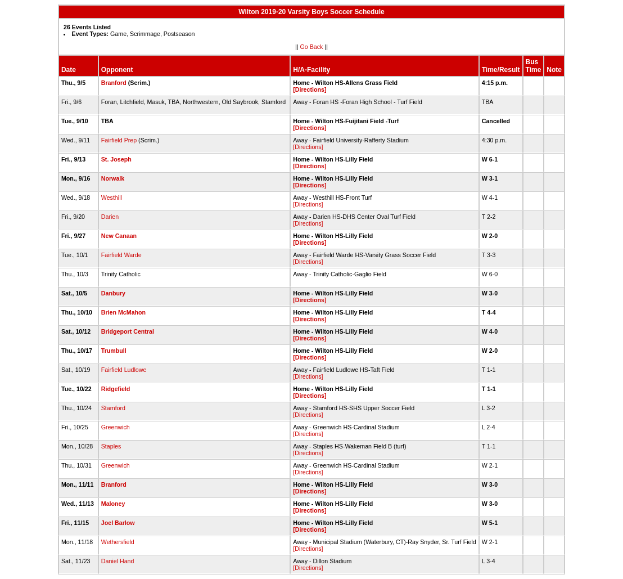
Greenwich (115, 427)
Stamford (113, 408)
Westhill (111, 197)
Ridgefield (115, 388)
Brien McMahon (123, 312)
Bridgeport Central (127, 331)
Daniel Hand (117, 561)
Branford (114, 82)
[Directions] (309, 89)
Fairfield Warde (121, 255)
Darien (110, 216)
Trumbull (114, 350)
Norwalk (112, 178)
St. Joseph (116, 159)
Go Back (311, 46)
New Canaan (119, 235)
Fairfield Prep (119, 140)
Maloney (113, 503)
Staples (111, 446)
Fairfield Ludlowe (124, 369)
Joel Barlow (118, 522)
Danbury (113, 293)
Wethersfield (117, 541)
